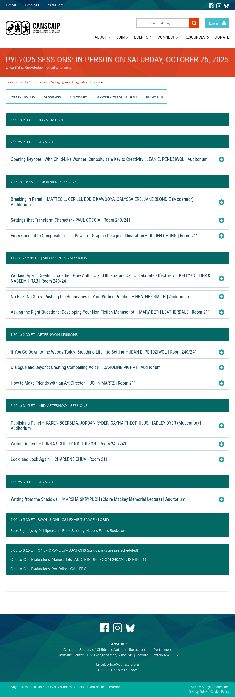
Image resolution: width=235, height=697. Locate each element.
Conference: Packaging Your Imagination (60, 82)
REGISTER (154, 96)
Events (23, 82)
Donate (32, 5)
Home (11, 5)
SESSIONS (52, 96)
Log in (214, 23)
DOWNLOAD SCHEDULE (116, 96)
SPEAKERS (78, 96)
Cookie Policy (219, 692)
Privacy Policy (198, 692)
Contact (56, 5)
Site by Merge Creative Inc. (210, 687)
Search (194, 23)
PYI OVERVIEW (22, 96)
